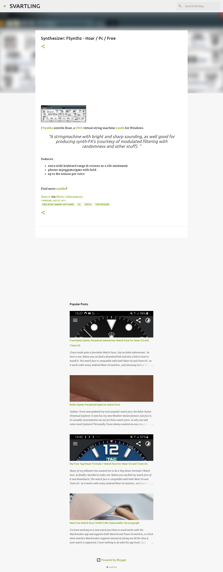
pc (79, 204)
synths (61, 188)
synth (120, 128)
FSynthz (47, 128)
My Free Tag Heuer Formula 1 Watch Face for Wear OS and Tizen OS (109, 463)
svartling (113, 567)
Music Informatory (69, 196)
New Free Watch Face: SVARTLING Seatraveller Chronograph (104, 523)
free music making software (58, 204)
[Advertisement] (111, 79)
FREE (79, 128)
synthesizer (102, 204)
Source (46, 196)
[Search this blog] (202, 6)
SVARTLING (25, 6)
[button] (43, 46)
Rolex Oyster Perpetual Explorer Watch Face (95, 404)
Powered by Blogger (111, 560)
